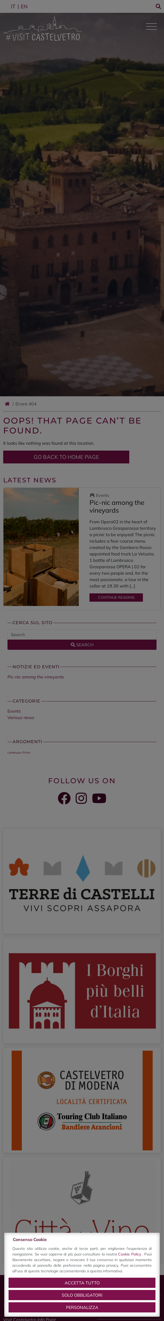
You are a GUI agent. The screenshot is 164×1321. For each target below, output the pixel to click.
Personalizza (82, 1307)
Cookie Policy (130, 1254)
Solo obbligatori (82, 1295)
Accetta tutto (82, 1282)
